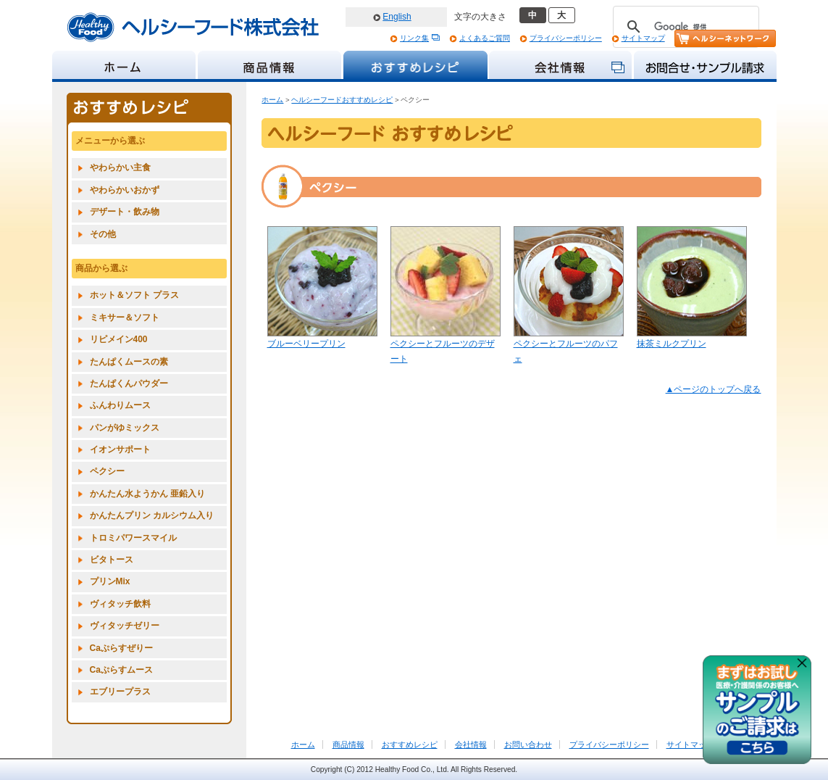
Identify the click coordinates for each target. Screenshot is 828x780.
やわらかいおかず (124, 190)
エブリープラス (120, 691)
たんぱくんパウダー (129, 383)
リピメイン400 (119, 339)
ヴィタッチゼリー (124, 626)
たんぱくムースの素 (129, 362)
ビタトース (111, 560)
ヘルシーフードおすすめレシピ (342, 100)
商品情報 (348, 744)
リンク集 (414, 38)
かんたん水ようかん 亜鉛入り (147, 494)
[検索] (684, 27)
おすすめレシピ (410, 744)
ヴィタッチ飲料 (120, 604)
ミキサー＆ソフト (124, 317)
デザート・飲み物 (124, 212)
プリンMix (110, 581)
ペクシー (107, 471)
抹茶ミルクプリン (671, 344)
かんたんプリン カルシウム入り (152, 515)
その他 (103, 234)
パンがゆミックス (124, 428)
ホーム (272, 100)
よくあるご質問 (484, 38)
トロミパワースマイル (133, 538)
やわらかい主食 (120, 167)
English (396, 17)
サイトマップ (643, 38)
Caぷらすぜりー (121, 648)
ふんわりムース (120, 405)
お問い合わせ (528, 744)
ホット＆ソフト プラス (134, 295)
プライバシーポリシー (566, 38)
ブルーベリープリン (306, 344)
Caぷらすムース (121, 670)
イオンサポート (120, 449)
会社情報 (471, 744)
